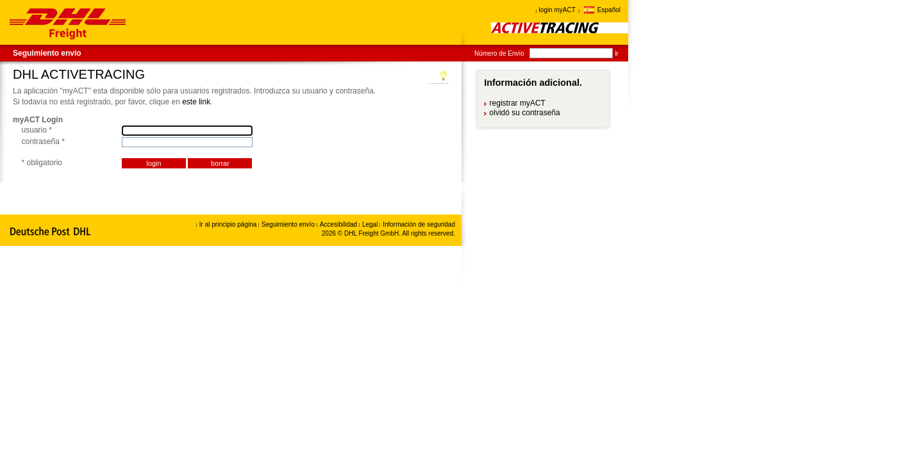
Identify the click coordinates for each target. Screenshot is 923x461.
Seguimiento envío (47, 53)
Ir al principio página (228, 224)
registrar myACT (517, 103)
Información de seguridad (419, 224)
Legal (370, 224)
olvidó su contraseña (525, 112)
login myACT (557, 9)
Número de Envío (499, 53)
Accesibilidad (339, 224)
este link (196, 101)
